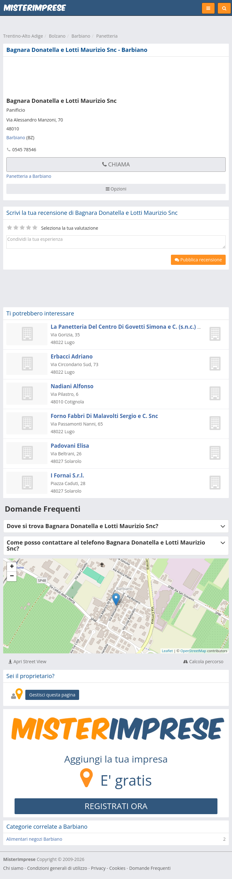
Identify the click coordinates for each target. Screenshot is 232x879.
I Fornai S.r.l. (67, 475)
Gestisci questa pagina (52, 695)
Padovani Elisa (70, 445)
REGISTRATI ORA (116, 806)
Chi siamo (13, 868)
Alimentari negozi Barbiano (34, 839)
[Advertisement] (96, 75)
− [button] (12, 576)
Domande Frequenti (150, 868)
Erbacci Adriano (72, 356)
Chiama (116, 164)
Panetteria (107, 36)
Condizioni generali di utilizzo (57, 868)
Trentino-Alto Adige (23, 36)
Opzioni (116, 189)
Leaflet (167, 650)
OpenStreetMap (193, 650)
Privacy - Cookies (108, 868)
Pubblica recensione (198, 260)
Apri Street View (27, 661)
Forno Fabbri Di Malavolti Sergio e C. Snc (104, 416)
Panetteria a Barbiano (28, 176)
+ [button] (12, 567)
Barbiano (81, 36)
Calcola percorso (203, 661)
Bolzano (57, 36)
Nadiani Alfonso (72, 386)
